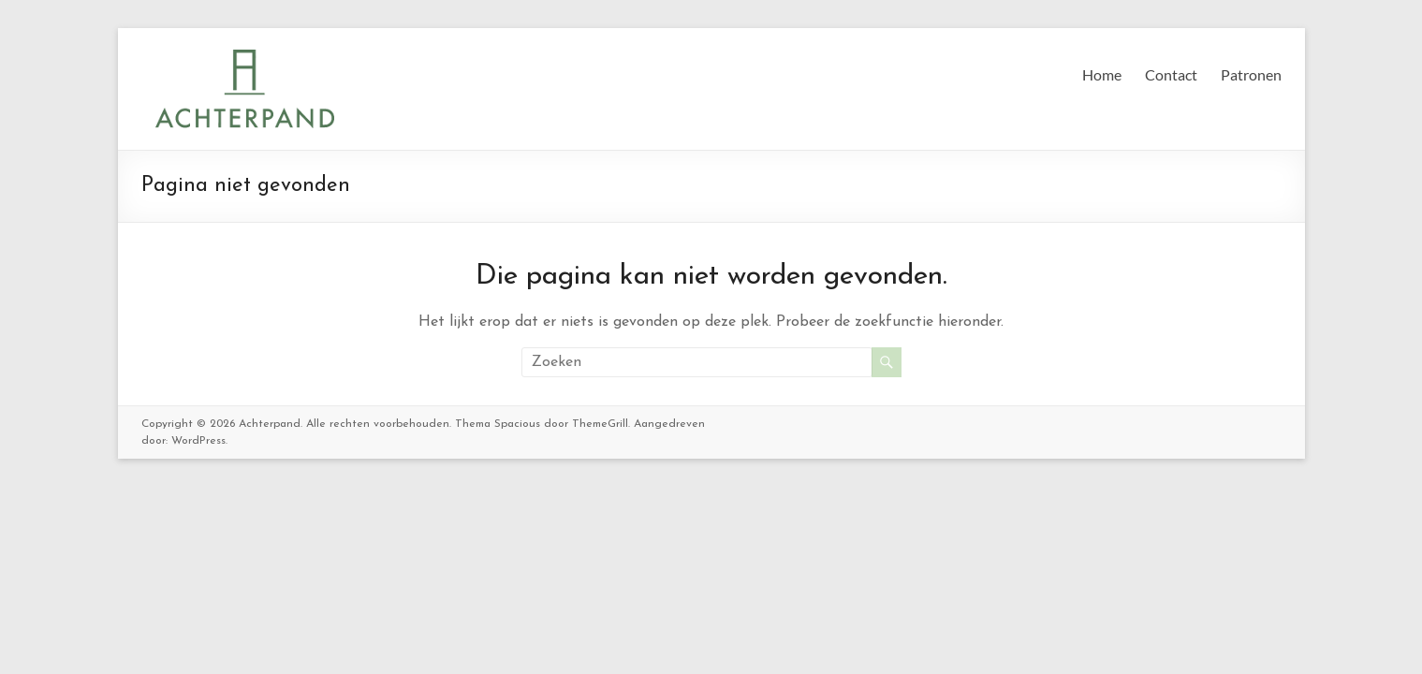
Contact (1171, 74)
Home (1101, 74)
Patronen (1251, 74)
